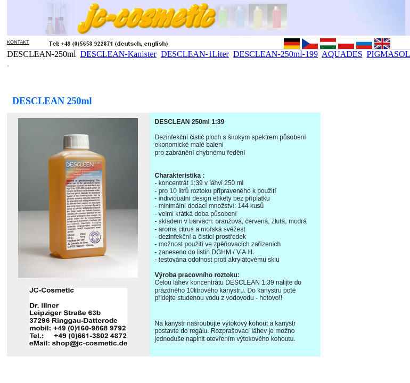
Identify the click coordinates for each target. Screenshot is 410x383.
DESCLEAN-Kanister (118, 54)
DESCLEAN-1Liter (195, 54)
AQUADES (342, 54)
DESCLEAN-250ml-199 (275, 54)
